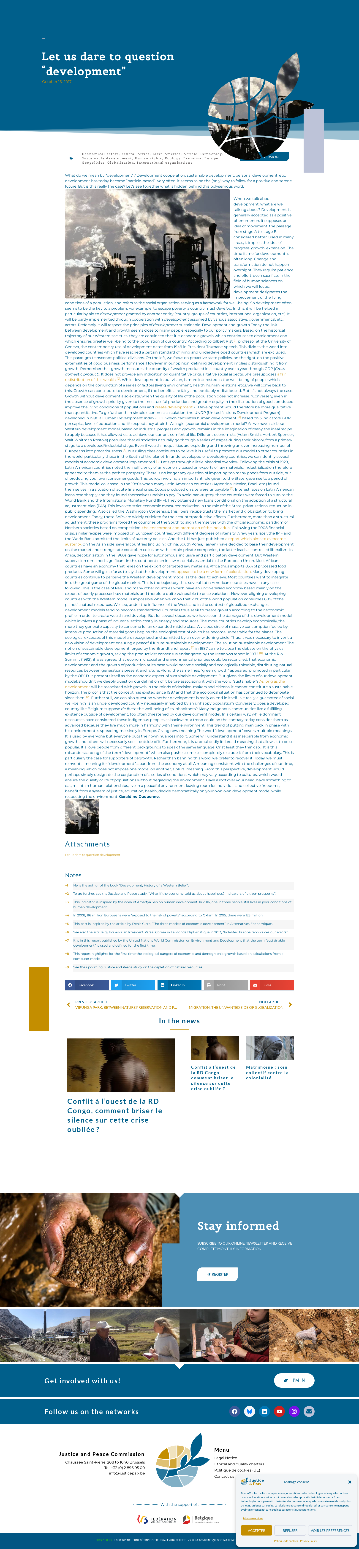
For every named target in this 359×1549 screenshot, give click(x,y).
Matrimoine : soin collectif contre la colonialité (267, 1072)
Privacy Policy (308, 1541)
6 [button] (67, 932)
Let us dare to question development (92, 855)
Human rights (148, 158)
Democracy (211, 154)
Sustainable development (107, 158)
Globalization (120, 163)
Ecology (173, 158)
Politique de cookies (286, 1541)
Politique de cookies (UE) (237, 1470)
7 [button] (67, 940)
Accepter (256, 1530)
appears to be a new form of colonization (214, 572)
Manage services (253, 1518)
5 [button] (67, 924)
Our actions (129, 10)
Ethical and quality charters (239, 1464)
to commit (222, 10)
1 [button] (66, 885)
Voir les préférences (330, 1530)
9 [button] (67, 967)
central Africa (136, 154)
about (97, 10)
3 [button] (67, 902)
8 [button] (67, 954)
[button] (350, 1482)
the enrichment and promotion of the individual (186, 528)
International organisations (165, 163)
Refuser (290, 1530)
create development (174, 407)
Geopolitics (93, 163)
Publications (167, 10)
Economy (192, 158)
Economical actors (100, 154)
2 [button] (67, 894)
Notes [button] (73, 875)
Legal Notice (225, 1458)
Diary (196, 10)
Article (191, 154)
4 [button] (67, 915)
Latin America (167, 154)
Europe (211, 158)
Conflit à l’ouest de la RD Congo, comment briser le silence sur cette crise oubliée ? (213, 1078)
